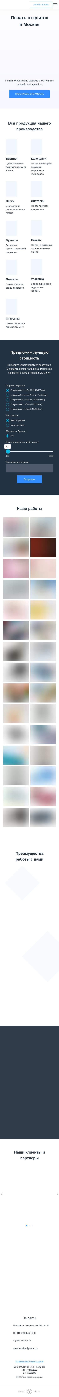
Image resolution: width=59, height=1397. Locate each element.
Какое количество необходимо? (22, 442)
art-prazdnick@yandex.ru (25, 1348)
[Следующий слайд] (57, 1193)
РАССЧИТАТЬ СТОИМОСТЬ (29, 94)
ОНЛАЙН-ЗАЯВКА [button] (41, 5)
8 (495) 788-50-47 (22, 1340)
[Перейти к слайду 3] (32, 1225)
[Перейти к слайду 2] (29, 1225)
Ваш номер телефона (17, 462)
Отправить (29, 479)
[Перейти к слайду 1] (26, 1225)
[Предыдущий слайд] (1, 1193)
